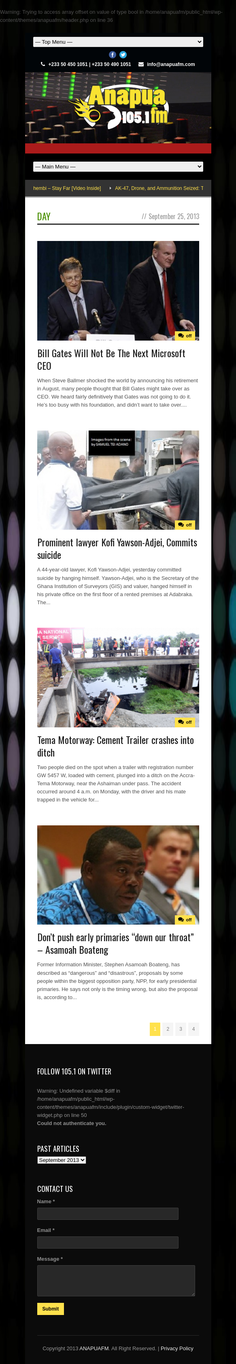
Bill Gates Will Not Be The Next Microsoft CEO (111, 359)
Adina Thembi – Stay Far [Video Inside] (65, 188)
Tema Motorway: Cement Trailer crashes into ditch (115, 745)
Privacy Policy (177, 1348)
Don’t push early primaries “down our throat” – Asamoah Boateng (115, 943)
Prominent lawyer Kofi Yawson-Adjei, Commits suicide (117, 548)
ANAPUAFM (93, 1348)
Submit (51, 1309)
